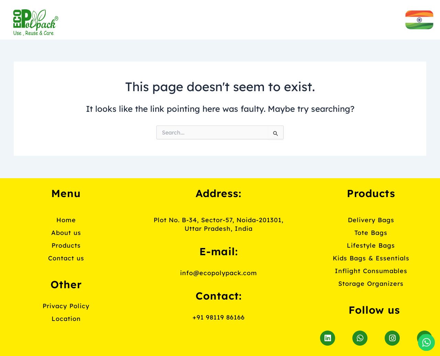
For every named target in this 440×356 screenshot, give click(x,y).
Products (244, 19)
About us (174, 19)
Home (114, 19)
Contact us (320, 19)
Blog (223, 35)
